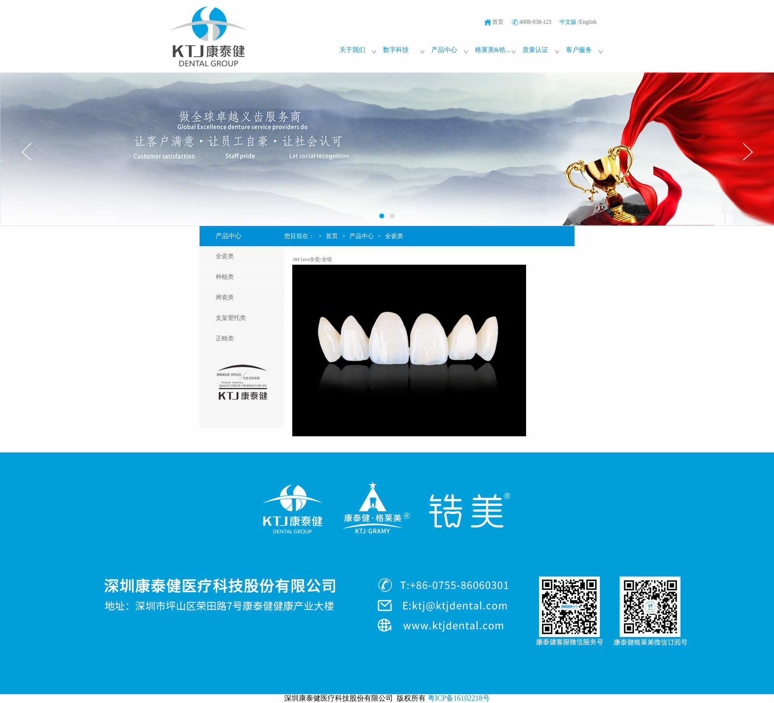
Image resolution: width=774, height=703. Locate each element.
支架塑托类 (231, 318)
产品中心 (362, 236)
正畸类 (225, 338)
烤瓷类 (225, 297)
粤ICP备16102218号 (459, 698)
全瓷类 (225, 256)
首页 (498, 22)
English (588, 22)
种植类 (225, 277)
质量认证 (535, 49)
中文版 (568, 22)
